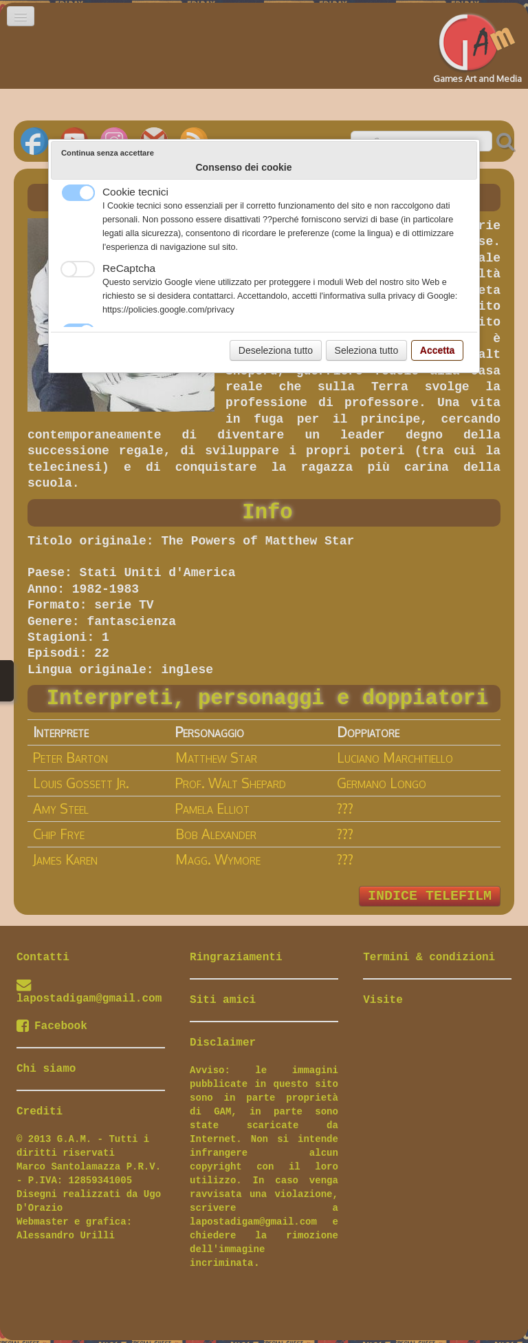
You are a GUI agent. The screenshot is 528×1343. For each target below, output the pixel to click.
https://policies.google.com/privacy (168, 310)
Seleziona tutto (367, 350)
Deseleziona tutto (276, 350)
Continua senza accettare (107, 153)
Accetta (437, 350)
